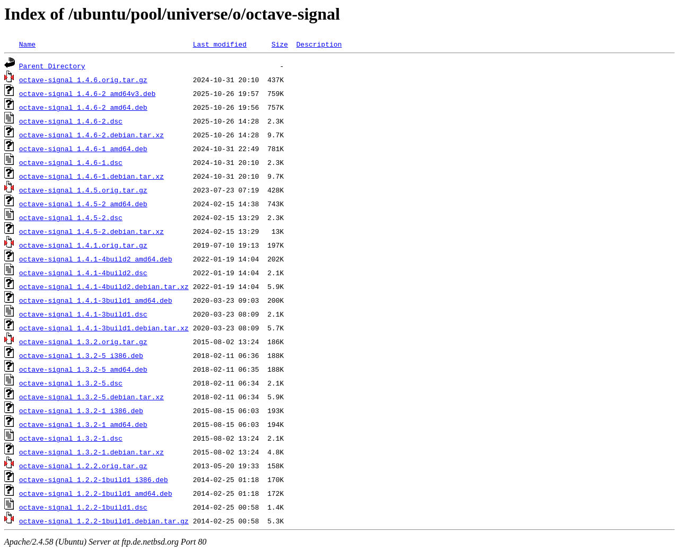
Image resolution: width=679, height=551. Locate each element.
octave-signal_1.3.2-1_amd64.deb (83, 424)
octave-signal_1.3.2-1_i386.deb (81, 410)
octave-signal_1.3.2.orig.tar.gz (83, 341)
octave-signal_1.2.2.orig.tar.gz (83, 465)
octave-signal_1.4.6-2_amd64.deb (83, 107)
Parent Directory (52, 66)
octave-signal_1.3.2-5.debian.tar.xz (91, 396)
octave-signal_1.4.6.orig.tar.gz (83, 79)
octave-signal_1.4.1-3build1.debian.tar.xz (104, 328)
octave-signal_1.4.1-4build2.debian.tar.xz (104, 286)
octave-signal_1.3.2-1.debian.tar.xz (91, 452)
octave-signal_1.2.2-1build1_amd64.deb (95, 493)
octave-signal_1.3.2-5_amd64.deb (83, 369)
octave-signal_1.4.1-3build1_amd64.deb (95, 300)
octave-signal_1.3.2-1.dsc (71, 438)
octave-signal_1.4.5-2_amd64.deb (83, 203)
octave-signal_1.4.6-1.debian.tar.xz (91, 176)
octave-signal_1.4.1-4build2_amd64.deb (95, 259)
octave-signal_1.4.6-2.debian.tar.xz (91, 134)
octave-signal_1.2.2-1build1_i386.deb (93, 479)
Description (319, 44)
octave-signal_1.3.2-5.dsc (71, 383)
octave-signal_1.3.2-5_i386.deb (81, 355)
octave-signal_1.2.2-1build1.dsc (83, 507)
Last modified (219, 44)
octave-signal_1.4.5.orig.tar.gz (83, 190)
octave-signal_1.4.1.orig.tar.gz (83, 245)
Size (280, 44)
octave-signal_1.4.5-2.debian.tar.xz (91, 231)
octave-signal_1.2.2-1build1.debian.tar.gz (104, 521)
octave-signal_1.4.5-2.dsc (71, 217)
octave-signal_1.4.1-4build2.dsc (83, 272)
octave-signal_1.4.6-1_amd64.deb (83, 148)
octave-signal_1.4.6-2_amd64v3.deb (87, 93)
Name (27, 44)
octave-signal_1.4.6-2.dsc (71, 121)
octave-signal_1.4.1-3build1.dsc (83, 314)
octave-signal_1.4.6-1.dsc (71, 162)
